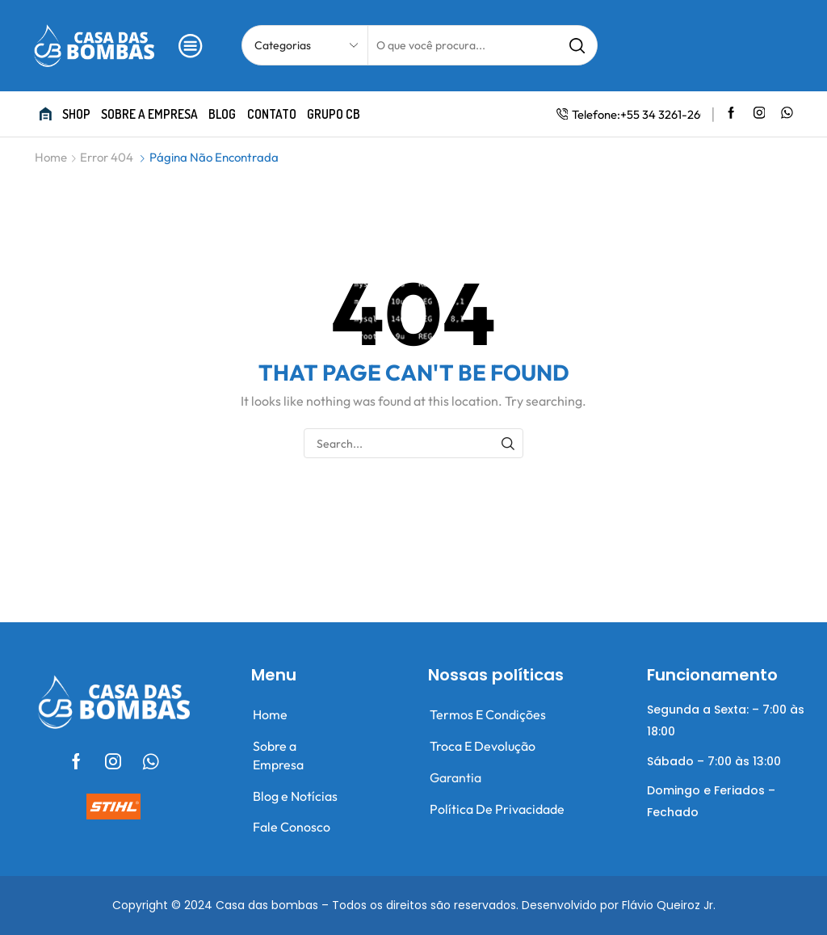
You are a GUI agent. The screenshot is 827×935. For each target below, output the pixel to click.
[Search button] (577, 45)
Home (51, 157)
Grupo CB (333, 114)
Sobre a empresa (149, 114)
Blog (222, 114)
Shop (76, 114)
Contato (271, 114)
